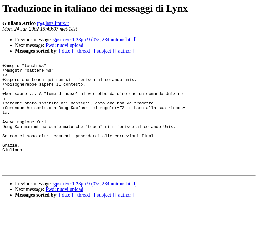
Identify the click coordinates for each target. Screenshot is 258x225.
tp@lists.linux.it (53, 23)
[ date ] (66, 50)
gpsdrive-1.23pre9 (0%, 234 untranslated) (95, 39)
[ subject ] (104, 50)
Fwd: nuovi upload (64, 45)
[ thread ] (83, 50)
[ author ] (124, 50)
